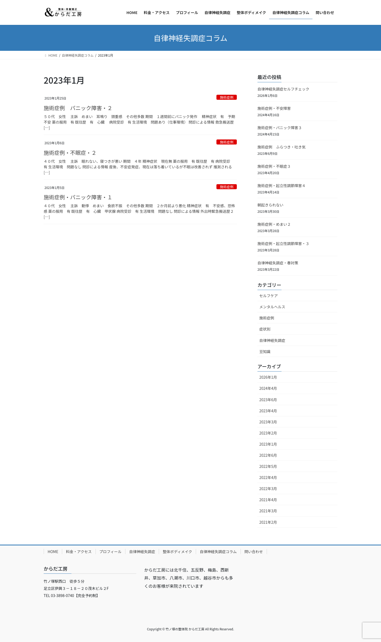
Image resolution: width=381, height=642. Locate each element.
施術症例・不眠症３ (274, 166)
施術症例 (226, 97)
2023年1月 (268, 444)
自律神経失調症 (272, 340)
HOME (53, 551)
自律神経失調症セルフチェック (283, 89)
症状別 (264, 329)
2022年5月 (268, 466)
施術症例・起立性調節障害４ (281, 185)
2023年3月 (268, 421)
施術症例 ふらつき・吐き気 (281, 147)
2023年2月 (268, 433)
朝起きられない (270, 204)
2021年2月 (268, 522)
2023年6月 (268, 399)
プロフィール (110, 551)
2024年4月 (268, 388)
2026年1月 (268, 377)
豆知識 (264, 351)
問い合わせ (253, 551)
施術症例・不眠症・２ (70, 152)
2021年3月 (268, 510)
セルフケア (268, 295)
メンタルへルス (272, 306)
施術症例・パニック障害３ (279, 127)
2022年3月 (268, 488)
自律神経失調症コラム (218, 551)
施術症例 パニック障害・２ (78, 108)
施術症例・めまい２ (274, 224)
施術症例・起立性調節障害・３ (283, 243)
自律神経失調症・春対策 (277, 262)
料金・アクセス (79, 551)
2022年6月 (268, 455)
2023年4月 (268, 410)
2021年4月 (268, 499)
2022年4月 (268, 477)
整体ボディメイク (177, 551)
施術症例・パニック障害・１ (78, 197)
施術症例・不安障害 (274, 108)
